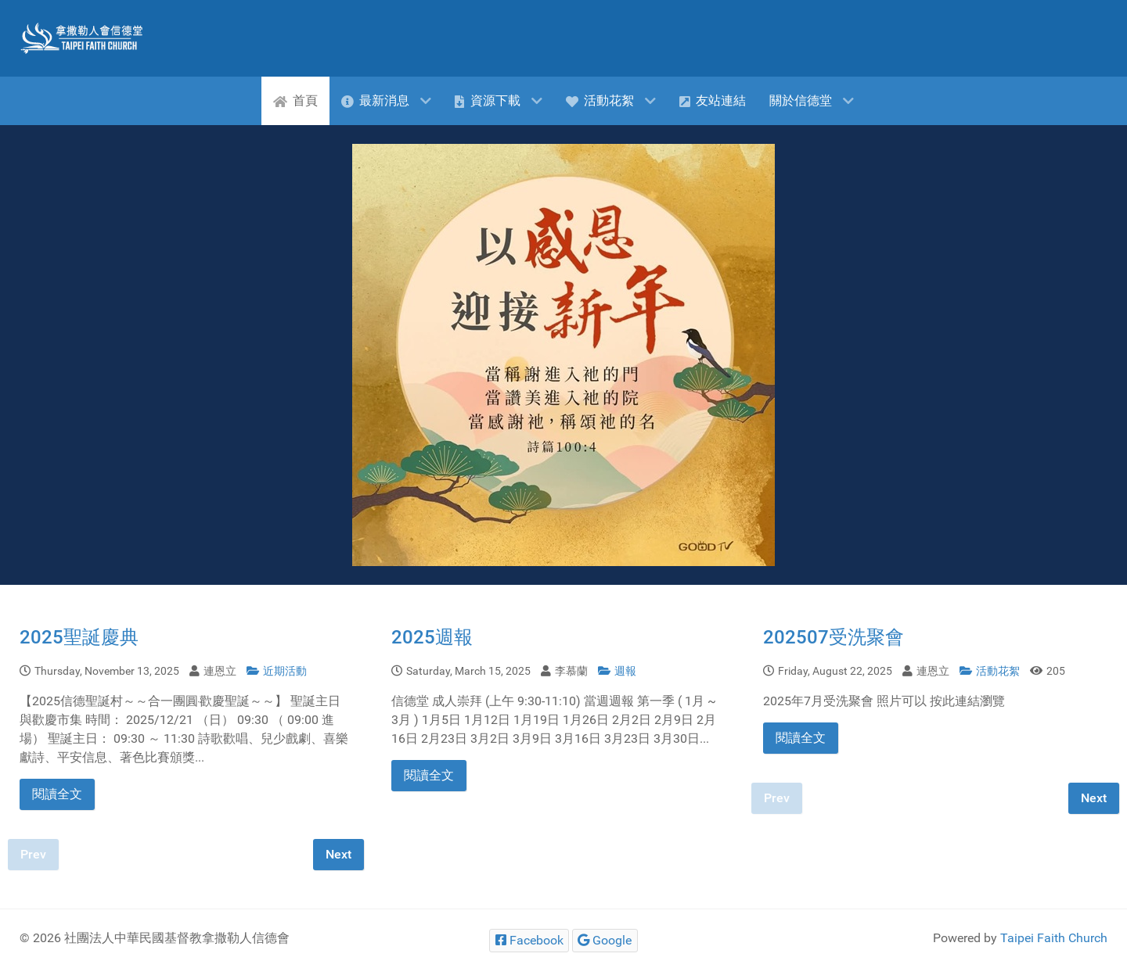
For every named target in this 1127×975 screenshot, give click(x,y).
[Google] (605, 940)
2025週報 (432, 637)
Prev (33, 854)
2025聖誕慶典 (79, 637)
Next (338, 854)
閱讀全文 (57, 794)
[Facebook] (529, 940)
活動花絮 (991, 671)
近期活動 (277, 671)
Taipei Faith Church (1053, 937)
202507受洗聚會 (833, 637)
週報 (617, 671)
